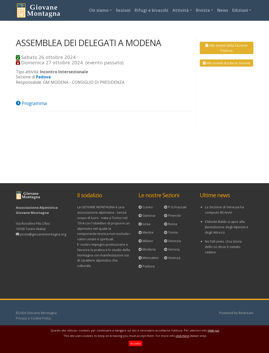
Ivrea (146, 224)
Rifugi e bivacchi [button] (151, 10)
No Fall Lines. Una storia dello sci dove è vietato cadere (223, 246)
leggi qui (213, 330)
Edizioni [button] (240, 10)
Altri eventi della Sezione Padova (226, 48)
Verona (174, 249)
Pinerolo (174, 215)
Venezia (174, 240)
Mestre (148, 232)
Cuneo (148, 207)
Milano (148, 240)
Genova (149, 215)
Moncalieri (151, 257)
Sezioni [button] (123, 10)
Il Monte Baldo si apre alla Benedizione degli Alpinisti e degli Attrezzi (226, 227)
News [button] (222, 10)
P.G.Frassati (177, 207)
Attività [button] (180, 10)
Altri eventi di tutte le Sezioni (226, 63)
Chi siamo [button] (99, 10)
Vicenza (174, 257)
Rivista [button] (203, 10)
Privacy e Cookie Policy (33, 318)
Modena (149, 249)
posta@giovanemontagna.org (43, 234)
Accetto (135, 343)
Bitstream (246, 312)
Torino (173, 232)
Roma (172, 224)
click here (182, 336)
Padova (149, 266)
